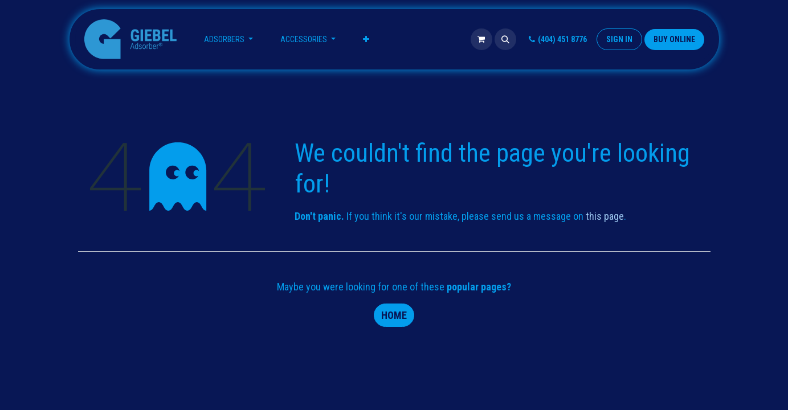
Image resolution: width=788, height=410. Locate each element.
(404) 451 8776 (556, 39)
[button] (505, 39)
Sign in (619, 39)
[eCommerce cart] (481, 39)
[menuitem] (228, 39)
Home (394, 315)
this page (605, 216)
